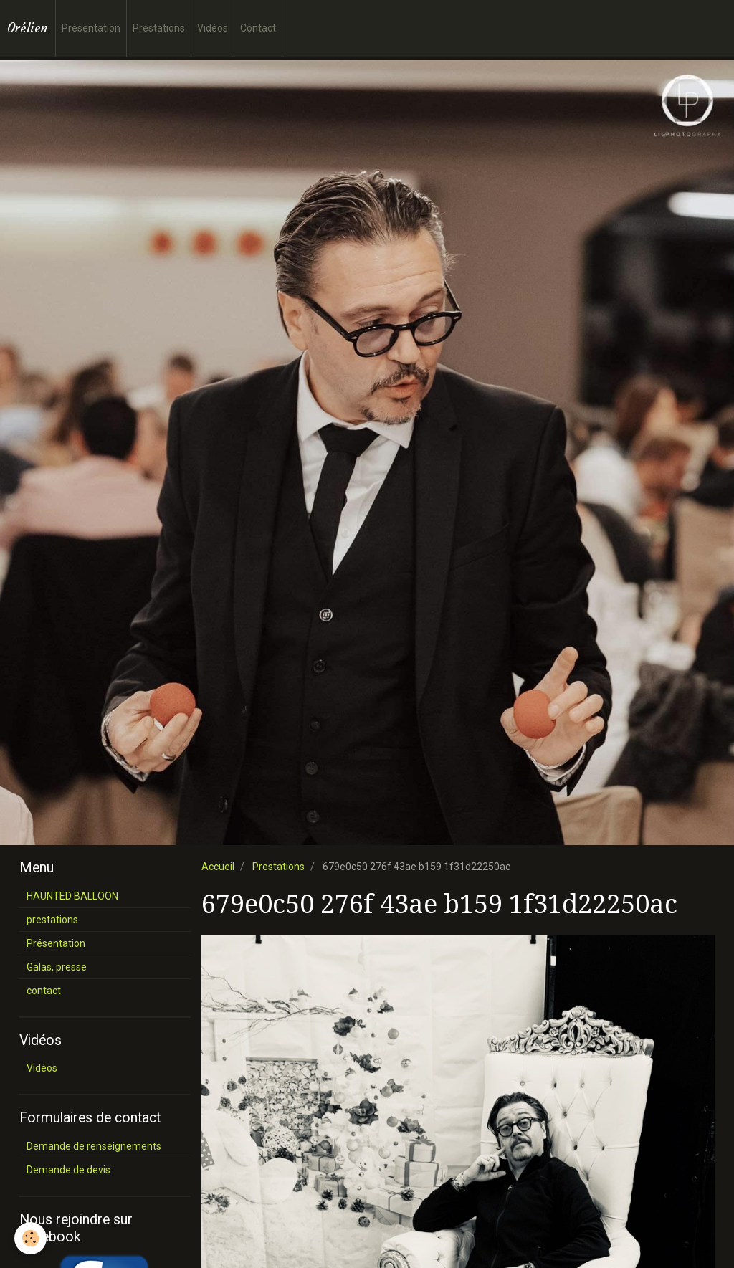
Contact (258, 28)
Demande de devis (68, 1170)
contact (44, 990)
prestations (52, 919)
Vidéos (212, 28)
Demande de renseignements (94, 1146)
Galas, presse (57, 967)
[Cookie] (30, 1238)
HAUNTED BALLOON (72, 896)
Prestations (159, 28)
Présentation (91, 28)
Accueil (217, 866)
